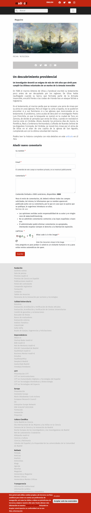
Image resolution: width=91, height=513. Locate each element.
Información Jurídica (22, 489)
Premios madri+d (21, 276)
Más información (15, 511)
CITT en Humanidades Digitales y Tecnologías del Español (37, 379)
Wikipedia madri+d (21, 435)
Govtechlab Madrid (21, 364)
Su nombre (20, 151)
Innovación (18, 412)
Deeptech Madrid (21, 361)
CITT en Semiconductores (24, 376)
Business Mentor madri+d (24, 353)
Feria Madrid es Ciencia (23, 422)
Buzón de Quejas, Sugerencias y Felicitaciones (33, 331)
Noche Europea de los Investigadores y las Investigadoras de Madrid (41, 430)
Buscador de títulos (22, 315)
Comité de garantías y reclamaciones (29, 312)
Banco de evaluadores (23, 317)
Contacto (17, 292)
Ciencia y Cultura (21, 438)
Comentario (20, 176)
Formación (18, 289)
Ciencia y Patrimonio (22, 441)
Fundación (18, 268)
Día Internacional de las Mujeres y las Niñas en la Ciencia (37, 425)
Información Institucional (24, 486)
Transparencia (20, 484)
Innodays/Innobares (22, 367)
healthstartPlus (20, 359)
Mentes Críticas (20, 477)
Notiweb (17, 450)
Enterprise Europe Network (25, 405)
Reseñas (17, 469)
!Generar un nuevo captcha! (17, 241)
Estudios (17, 356)
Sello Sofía (18, 328)
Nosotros (17, 304)
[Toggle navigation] (73, 10)
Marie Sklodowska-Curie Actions (27, 397)
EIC (15, 402)
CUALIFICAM (19, 325)
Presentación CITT (21, 374)
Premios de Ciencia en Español (26, 279)
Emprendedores (20, 335)
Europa (17, 389)
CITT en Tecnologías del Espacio (27, 384)
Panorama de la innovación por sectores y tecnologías (36, 297)
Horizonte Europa (21, 394)
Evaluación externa (22, 320)
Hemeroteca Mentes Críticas (25, 479)
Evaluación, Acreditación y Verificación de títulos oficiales (37, 307)
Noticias (17, 456)
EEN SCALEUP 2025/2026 (23, 407)
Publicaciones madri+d (23, 281)
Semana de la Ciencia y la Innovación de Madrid (33, 427)
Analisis (17, 458)
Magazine (19, 20)
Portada (17, 453)
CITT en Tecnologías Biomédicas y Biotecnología (33, 382)
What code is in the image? (47, 235)
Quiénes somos (20, 271)
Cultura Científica (21, 419)
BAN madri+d (19, 343)
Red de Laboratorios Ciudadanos (27, 433)
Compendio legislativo (23, 286)
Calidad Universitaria (22, 302)
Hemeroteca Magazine (23, 474)
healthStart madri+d (22, 351)
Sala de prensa (20, 273)
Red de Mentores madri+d (24, 346)
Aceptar (57, 496)
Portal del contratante (23, 284)
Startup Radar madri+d (23, 340)
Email (18, 162)
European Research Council (25, 399)
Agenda (17, 466)
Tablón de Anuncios (22, 294)
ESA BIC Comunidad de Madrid (26, 348)
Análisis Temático (21, 323)
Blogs (16, 463)
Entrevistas (18, 461)
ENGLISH (50, 2)
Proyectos (18, 415)
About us (17, 338)
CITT (16, 371)
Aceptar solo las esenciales (65, 501)
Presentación (19, 391)
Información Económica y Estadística (29, 492)
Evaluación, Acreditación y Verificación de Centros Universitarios (40, 309)
